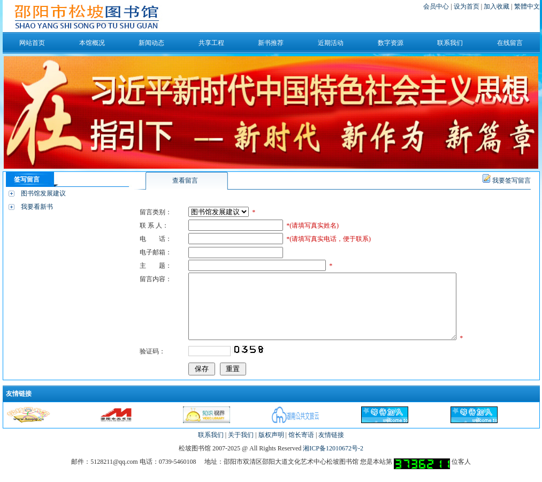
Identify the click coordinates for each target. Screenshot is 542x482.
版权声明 (271, 447)
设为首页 (467, 6)
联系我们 (211, 447)
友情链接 (331, 447)
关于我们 (241, 447)
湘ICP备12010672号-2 (333, 461)
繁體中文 (527, 6)
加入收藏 (497, 6)
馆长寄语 (301, 447)
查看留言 (185, 180)
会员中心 (436, 6)
